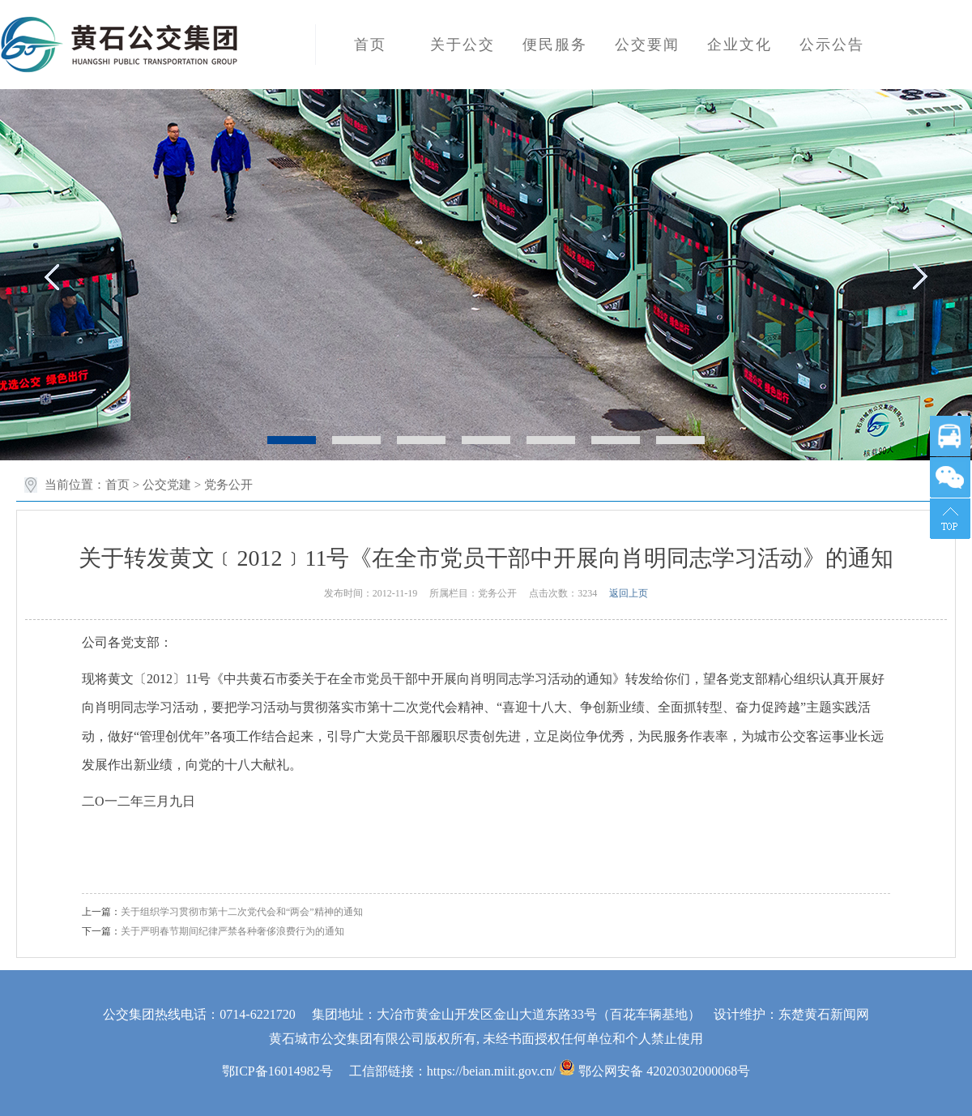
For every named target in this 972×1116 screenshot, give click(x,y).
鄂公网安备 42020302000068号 (654, 1071)
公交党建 (167, 484)
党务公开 (228, 484)
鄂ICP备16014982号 (277, 1071)
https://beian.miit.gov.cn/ (491, 1071)
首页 (117, 484)
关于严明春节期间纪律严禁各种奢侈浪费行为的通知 (232, 931)
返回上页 (628, 593)
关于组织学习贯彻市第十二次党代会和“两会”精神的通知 (242, 911)
